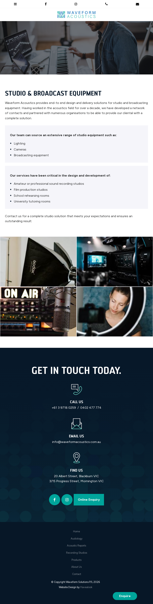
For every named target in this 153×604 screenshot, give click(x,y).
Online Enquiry (89, 499)
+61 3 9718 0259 (64, 408)
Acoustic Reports (76, 545)
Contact (76, 574)
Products (76, 559)
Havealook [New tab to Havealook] (86, 587)
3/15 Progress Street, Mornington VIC (76, 481)
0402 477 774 (90, 408)
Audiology (76, 538)
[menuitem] (76, 531)
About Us (76, 566)
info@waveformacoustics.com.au (76, 442)
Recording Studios (76, 552)
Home (76, 531)
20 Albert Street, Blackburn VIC (76, 476)
